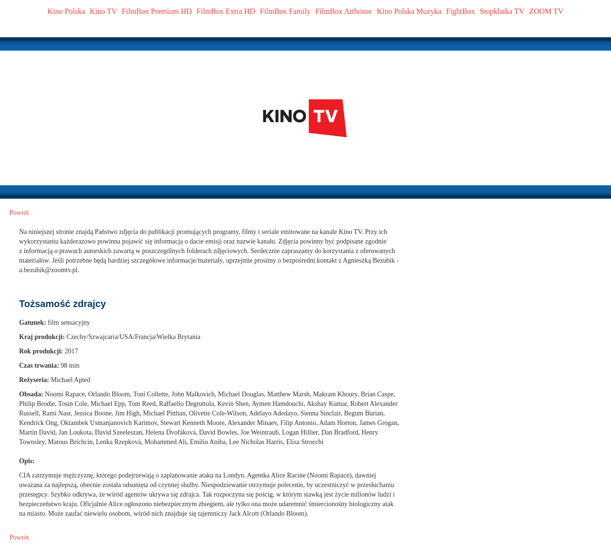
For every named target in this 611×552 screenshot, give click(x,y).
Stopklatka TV (502, 11)
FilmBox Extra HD (226, 11)
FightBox (460, 11)
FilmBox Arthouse (344, 11)
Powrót (19, 212)
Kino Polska (66, 11)
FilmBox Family (285, 11)
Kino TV (103, 11)
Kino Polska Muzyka (409, 11)
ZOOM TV (546, 11)
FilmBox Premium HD (157, 11)
